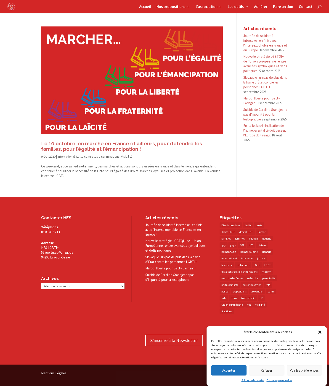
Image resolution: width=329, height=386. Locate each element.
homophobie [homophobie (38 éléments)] (228, 251)
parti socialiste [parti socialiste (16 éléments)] (229, 285)
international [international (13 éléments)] (229, 258)
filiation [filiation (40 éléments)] (253, 238)
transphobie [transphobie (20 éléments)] (248, 298)
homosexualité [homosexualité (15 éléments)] (249, 251)
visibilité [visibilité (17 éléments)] (260, 304)
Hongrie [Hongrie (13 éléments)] (266, 251)
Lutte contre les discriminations (97, 156)
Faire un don (283, 7)
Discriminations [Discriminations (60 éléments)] (230, 225)
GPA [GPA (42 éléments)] (242, 245)
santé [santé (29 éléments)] (271, 291)
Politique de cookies (252, 380)
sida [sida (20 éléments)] (223, 298)
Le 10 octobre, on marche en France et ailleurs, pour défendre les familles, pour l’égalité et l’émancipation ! (121, 146)
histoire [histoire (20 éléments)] (262, 245)
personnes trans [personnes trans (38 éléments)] (252, 285)
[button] (320, 332)
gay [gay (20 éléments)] (223, 245)
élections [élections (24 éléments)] (226, 311)
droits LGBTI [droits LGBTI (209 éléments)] (246, 232)
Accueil (145, 7)
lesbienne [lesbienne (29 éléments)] (227, 265)
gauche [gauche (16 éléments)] (266, 238)
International (66, 156)
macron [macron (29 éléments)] (266, 271)
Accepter (228, 370)
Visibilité (127, 156)
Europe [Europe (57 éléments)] (262, 232)
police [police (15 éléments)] (224, 291)
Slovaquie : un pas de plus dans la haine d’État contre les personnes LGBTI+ (265, 82)
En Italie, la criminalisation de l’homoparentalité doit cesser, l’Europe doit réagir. (264, 130)
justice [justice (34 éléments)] (261, 258)
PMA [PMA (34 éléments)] (268, 285)
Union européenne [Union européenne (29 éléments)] (232, 304)
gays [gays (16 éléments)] (233, 245)
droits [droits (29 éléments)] (259, 225)
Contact (306, 7)
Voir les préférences (304, 370)
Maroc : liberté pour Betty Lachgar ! (170, 268)
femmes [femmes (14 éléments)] (240, 238)
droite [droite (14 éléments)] (247, 225)
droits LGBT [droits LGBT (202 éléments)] (228, 232)
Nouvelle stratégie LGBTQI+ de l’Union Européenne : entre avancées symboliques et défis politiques (175, 246)
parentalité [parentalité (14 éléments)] (268, 278)
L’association (207, 7)
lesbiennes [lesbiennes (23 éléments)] (243, 265)
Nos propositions (171, 7)
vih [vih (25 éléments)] (249, 304)
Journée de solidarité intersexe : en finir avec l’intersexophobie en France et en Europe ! (173, 230)
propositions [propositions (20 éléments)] (240, 291)
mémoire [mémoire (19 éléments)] (252, 278)
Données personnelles (279, 380)
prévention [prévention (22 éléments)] (257, 291)
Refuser (266, 370)
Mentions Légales (53, 373)
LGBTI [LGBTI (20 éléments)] (267, 265)
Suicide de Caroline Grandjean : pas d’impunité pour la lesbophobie (265, 114)
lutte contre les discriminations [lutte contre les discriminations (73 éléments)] (239, 271)
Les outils (236, 7)
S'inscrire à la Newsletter (174, 340)
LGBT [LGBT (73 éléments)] (257, 265)
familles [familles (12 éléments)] (226, 238)
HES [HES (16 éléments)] (251, 245)
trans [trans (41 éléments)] (234, 298)
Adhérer (260, 7)
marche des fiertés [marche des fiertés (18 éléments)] (232, 278)
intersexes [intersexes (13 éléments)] (247, 258)
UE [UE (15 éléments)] (261, 298)
